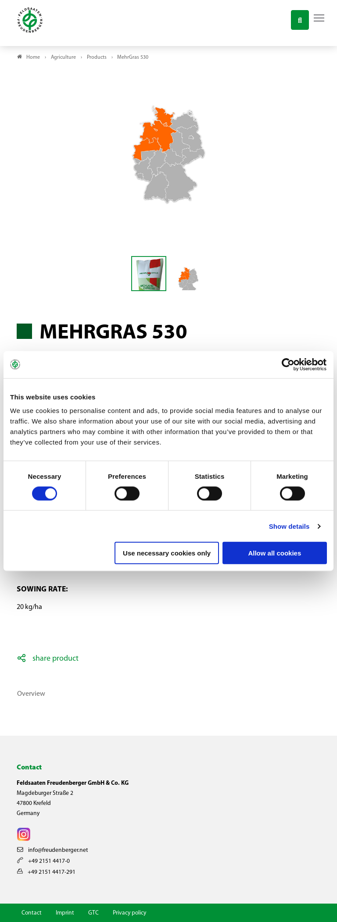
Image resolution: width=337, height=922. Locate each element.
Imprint (65, 913)
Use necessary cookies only (167, 553)
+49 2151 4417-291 (46, 872)
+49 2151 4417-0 (43, 861)
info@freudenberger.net (52, 850)
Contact (32, 913)
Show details (289, 526)
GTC (93, 913)
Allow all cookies (274, 553)
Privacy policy (129, 913)
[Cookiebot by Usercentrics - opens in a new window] (288, 364)
